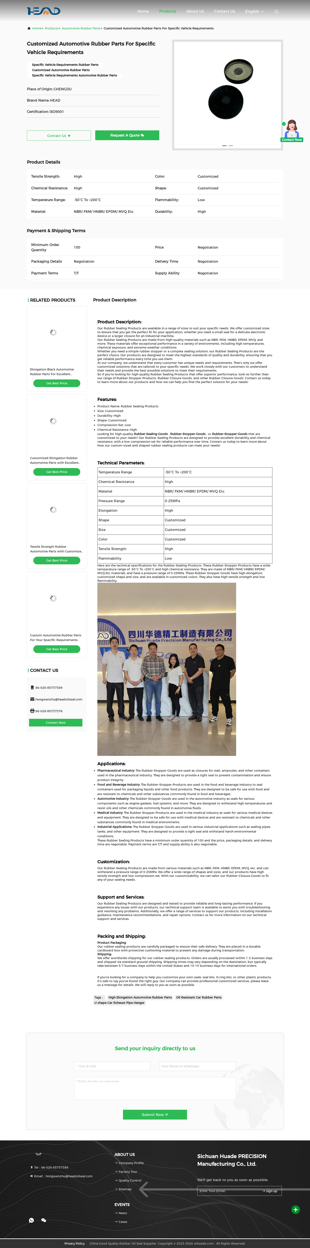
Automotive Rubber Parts (81, 28)
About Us (195, 11)
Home (143, 11)
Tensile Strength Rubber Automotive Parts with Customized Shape (56, 551)
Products (167, 11)
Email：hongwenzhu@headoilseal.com (61, 1176)
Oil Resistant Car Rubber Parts (199, 997)
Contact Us (224, 11)
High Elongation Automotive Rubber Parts (140, 997)
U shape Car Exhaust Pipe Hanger (119, 1003)
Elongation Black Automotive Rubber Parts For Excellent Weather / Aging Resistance (52, 374)
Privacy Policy (74, 1243)
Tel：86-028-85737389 (49, 1167)
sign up (269, 1191)
